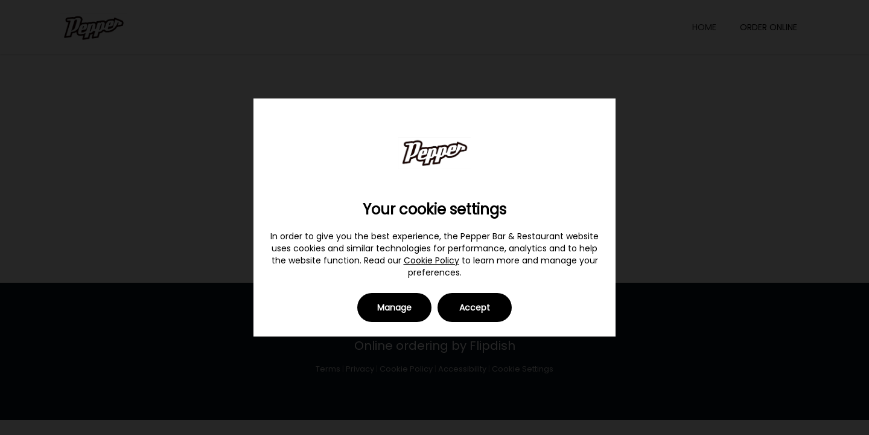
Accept (474, 307)
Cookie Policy (431, 260)
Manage (394, 307)
